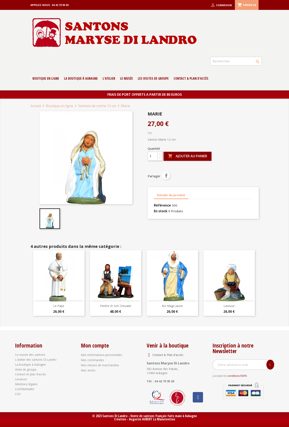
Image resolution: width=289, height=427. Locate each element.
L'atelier (109, 78)
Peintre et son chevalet (115, 306)
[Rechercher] (236, 61)
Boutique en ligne (45, 78)
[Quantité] (153, 156)
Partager (166, 176)
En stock (160, 211)
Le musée (126, 78)
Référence (162, 205)
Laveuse (229, 306)
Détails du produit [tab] (171, 195)
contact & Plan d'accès (191, 78)
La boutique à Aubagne (81, 78)
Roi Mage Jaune (172, 306)
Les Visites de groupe (153, 78)
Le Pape (58, 306)
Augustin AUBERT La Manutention (152, 419)
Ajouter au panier (187, 156)
